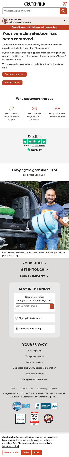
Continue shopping (14, 74)
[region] (34, 219)
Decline (26, 454)
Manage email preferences (35, 379)
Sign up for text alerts (31, 318)
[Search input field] (34, 10)
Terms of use (27, 389)
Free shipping (34, 27)
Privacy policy (34, 351)
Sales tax (14, 389)
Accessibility (42, 389)
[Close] (65, 439)
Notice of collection (34, 374)
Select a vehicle (12, 83)
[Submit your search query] (63, 10)
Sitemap (54, 389)
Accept (37, 454)
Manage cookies (34, 362)
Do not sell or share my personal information (34, 368)
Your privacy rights (34, 356)
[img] (4, 4)
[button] (65, 219)
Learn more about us (34, 175)
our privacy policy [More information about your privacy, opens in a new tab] (10, 448)
